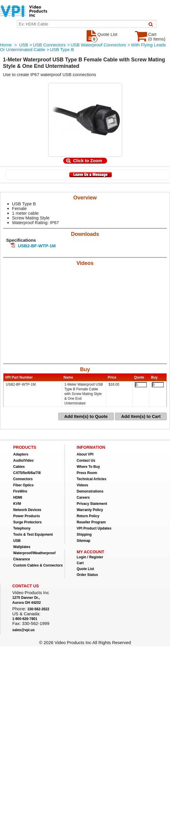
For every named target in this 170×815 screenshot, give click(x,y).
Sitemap (83, 541)
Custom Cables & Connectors (38, 565)
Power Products (26, 516)
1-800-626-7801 (24, 619)
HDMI (17, 497)
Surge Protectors (27, 522)
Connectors (23, 479)
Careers (83, 497)
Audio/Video (23, 460)
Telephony (21, 528)
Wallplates (21, 547)
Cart (80, 563)
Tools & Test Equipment (33, 534)
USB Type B (62, 49)
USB (23, 44)
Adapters (20, 454)
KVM (17, 504)
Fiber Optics (23, 485)
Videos (82, 485)
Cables (19, 467)
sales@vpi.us (23, 630)
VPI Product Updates (94, 528)
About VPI (85, 454)
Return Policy (88, 516)
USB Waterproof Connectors (98, 44)
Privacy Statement (92, 504)
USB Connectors (49, 44)
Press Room (87, 473)
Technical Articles (91, 479)
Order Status (87, 575)
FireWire (20, 491)
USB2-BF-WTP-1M (37, 245)
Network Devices (27, 510)
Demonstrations (90, 491)
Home (6, 44)
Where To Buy (88, 467)
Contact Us (86, 460)
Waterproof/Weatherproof (34, 553)
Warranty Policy (90, 510)
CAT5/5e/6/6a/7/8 (27, 473)
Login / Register (90, 557)
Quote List (85, 569)
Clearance (21, 559)
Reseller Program (91, 522)
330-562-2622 (38, 609)
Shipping (84, 534)
